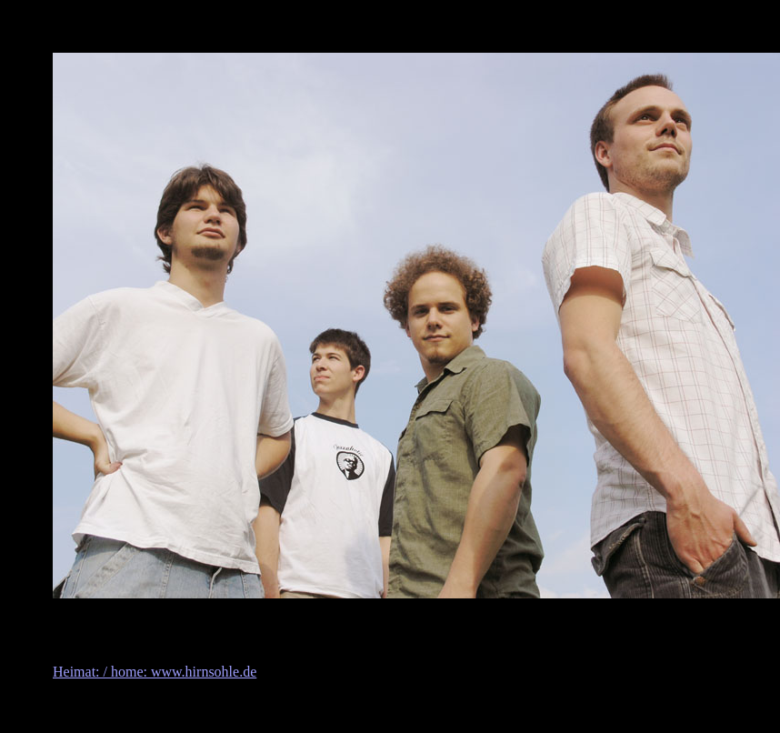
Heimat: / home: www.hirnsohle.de (154, 671)
